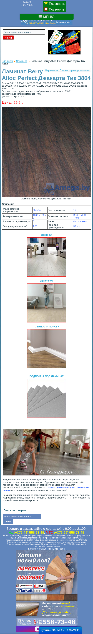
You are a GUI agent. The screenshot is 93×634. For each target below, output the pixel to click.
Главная (7, 61)
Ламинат (21, 61)
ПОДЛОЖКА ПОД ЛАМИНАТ (46, 396)
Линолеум (46, 300)
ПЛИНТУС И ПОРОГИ (46, 346)
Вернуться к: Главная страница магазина (67, 70)
